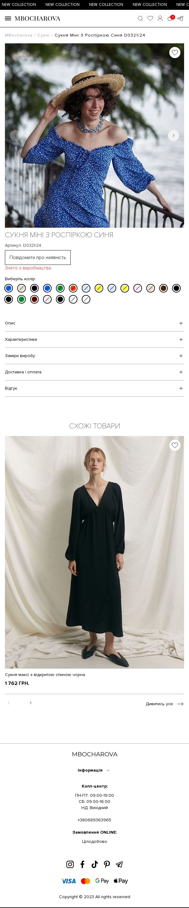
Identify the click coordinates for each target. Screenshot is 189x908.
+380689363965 (94, 820)
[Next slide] (173, 135)
